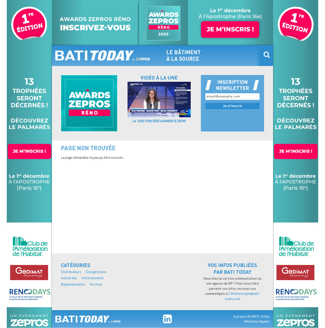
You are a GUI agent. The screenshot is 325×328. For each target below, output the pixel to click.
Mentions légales (257, 321)
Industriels (69, 278)
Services (96, 284)
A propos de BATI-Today (251, 316)
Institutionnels (92, 278)
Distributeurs (71, 272)
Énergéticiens (96, 272)
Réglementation (73, 284)
